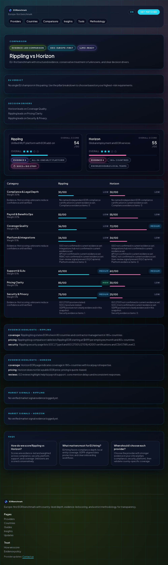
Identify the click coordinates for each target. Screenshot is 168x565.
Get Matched (148, 12)
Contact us (28, 556)
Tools (81, 21)
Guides (8, 527)
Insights (68, 21)
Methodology (97, 21)
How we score (12, 547)
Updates (8, 535)
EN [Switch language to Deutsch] (131, 12)
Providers (15, 21)
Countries (32, 21)
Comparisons (50, 21)
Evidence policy (12, 551)
